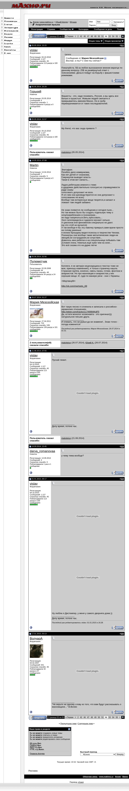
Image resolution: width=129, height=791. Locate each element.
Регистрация (37, 29)
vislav (34, 50)
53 (110, 36)
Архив (118, 777)
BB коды (33, 743)
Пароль (92, 25)
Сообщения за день (103, 29)
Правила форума (37, 754)
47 (88, 36)
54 (113, 36)
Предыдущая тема (68, 723)
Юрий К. (89, 342)
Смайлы (33, 745)
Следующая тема (85, 723)
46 (85, 36)
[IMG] (32, 747)
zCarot (80, 782)
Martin (34, 165)
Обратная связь (90, 777)
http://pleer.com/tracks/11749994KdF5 (80, 311)
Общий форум (62, 22)
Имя (91, 22)
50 (99, 36)
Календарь (83, 29)
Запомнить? (117, 22)
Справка (51, 29)
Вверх (125, 777)
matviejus (66, 152)
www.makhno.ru (106, 777)
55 (117, 36)
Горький (35, 91)
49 (95, 36)
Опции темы (94, 41)
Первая (69, 36)
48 (92, 36)
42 (81, 36)
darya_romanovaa (42, 451)
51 (102, 36)
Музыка (73, 22)
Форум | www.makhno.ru (43, 22)
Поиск (120, 29)
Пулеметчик (38, 261)
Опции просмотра (113, 41)
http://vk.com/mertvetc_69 (74, 286)
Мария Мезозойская (44, 302)
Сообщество (66, 29)
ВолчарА (36, 638)
